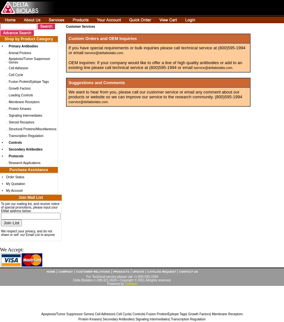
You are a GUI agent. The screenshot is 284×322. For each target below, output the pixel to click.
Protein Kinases (20, 109)
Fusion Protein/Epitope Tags (29, 81)
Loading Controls (21, 95)
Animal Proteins (20, 53)
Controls (138, 314)
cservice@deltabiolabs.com (88, 102)
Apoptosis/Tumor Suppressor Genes (67, 314)
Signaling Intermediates (25, 115)
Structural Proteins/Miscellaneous (32, 129)
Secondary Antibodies (118, 319)
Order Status (15, 177)
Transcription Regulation (26, 136)
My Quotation (15, 184)
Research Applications (25, 163)
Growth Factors (20, 88)
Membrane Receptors (24, 102)
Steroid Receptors (21, 122)
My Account (14, 190)
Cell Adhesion (18, 68)
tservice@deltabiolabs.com (104, 53)
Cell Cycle (16, 75)
